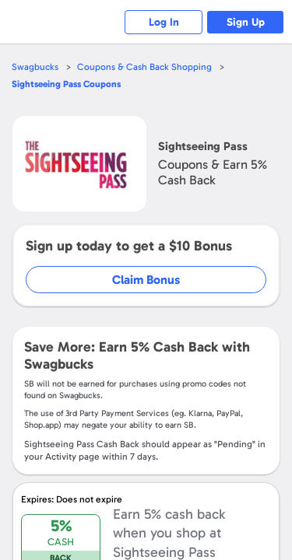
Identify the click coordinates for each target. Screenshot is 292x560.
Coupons (66, 84)
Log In (164, 22)
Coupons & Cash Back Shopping (144, 66)
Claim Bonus (146, 279)
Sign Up (246, 22)
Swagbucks (35, 66)
